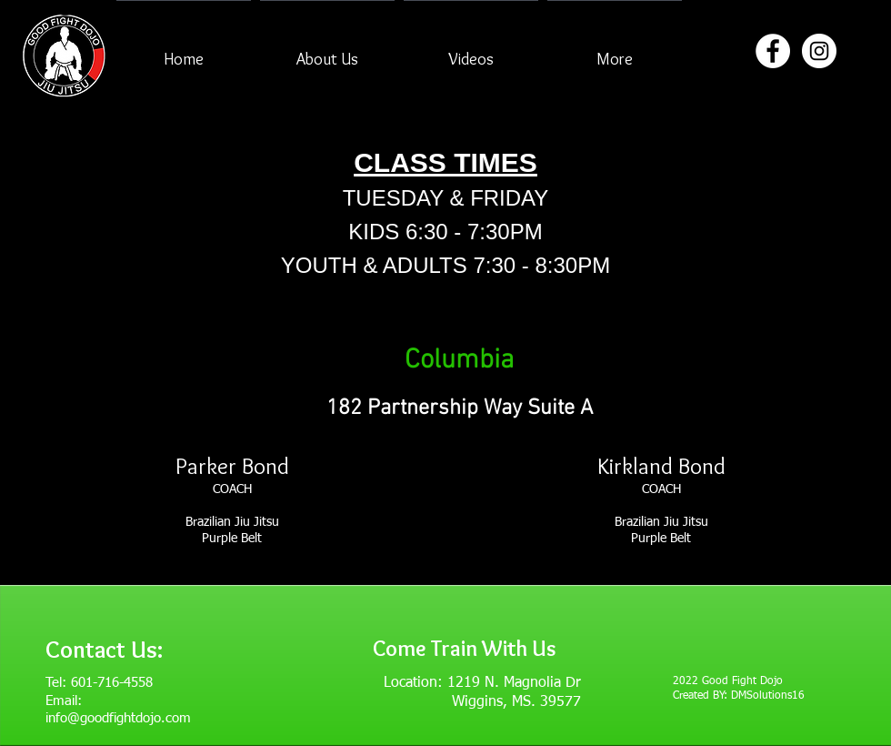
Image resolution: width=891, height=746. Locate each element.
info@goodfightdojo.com (118, 718)
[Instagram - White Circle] (819, 51)
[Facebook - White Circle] (773, 51)
